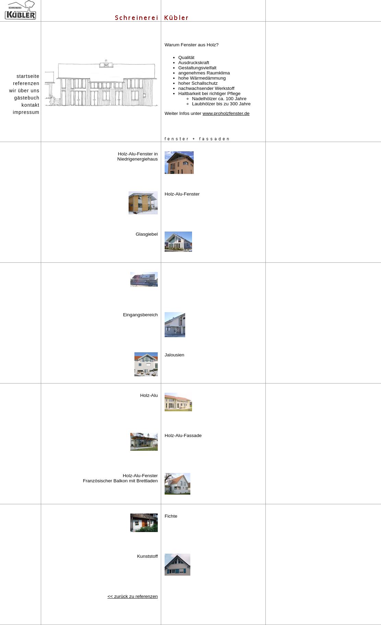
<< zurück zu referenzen (132, 596)
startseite (27, 76)
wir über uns (24, 90)
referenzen (26, 83)
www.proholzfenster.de (226, 113)
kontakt (30, 105)
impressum (26, 112)
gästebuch (26, 98)
